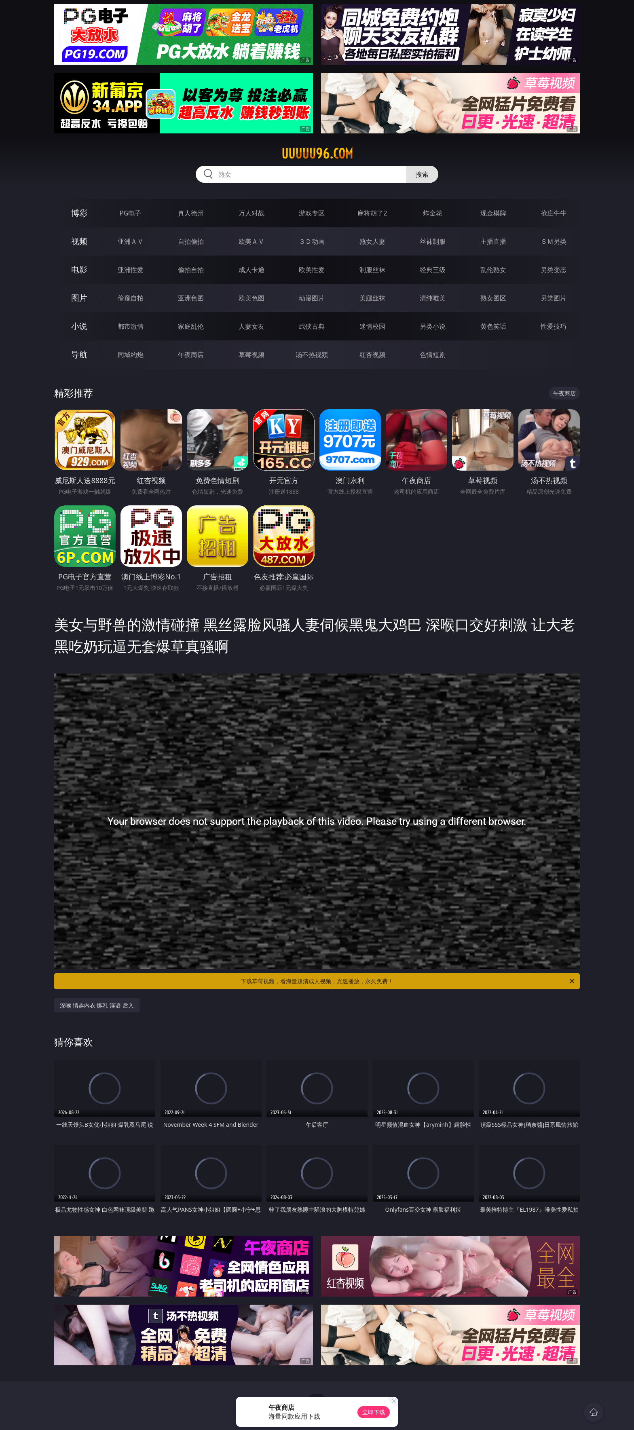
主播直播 (493, 241)
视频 (79, 241)
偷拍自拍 (191, 269)
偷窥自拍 (131, 298)
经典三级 (433, 269)
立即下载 (373, 1412)
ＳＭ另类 (553, 241)
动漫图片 (312, 298)
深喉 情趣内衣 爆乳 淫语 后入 (97, 1005)
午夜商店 (191, 354)
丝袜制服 (433, 241)
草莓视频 (251, 354)
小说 (79, 326)
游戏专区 (312, 213)
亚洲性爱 (131, 269)
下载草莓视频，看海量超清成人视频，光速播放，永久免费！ (408, 981)
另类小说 (433, 326)
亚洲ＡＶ (131, 241)
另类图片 (553, 298)
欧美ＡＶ (251, 241)
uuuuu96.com (317, 154)
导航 (79, 354)
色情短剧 (433, 354)
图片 (79, 297)
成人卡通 (251, 269)
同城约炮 (131, 354)
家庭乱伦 (191, 326)
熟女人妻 (372, 241)
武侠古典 (312, 326)
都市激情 (131, 326)
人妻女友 (251, 326)
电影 (79, 269)
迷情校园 (372, 326)
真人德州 (191, 213)
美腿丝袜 (372, 298)
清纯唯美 (433, 298)
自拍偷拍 (191, 241)
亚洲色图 (191, 298)
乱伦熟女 (493, 269)
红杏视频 (372, 354)
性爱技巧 (553, 326)
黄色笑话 (493, 326)
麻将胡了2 (372, 213)
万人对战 (251, 213)
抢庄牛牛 (553, 213)
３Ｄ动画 (312, 241)
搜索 (422, 174)
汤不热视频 (312, 354)
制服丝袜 (372, 269)
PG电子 (130, 213)
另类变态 (553, 269)
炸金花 (432, 213)
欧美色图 (251, 298)
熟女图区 (493, 298)
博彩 (79, 212)
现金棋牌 (493, 213)
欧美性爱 (312, 269)
